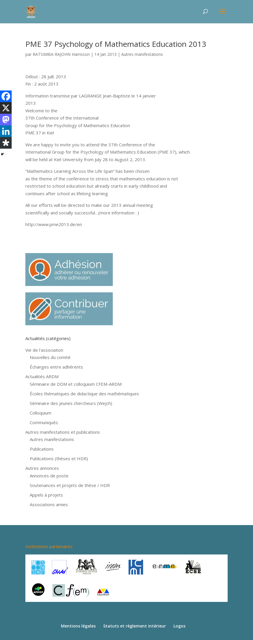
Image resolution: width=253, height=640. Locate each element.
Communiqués (44, 422)
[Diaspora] (6, 143)
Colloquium (40, 413)
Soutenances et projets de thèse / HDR (70, 485)
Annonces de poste (49, 476)
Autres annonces (42, 468)
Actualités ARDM (42, 376)
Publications (42, 449)
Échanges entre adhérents (56, 367)
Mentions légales (78, 626)
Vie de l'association (44, 350)
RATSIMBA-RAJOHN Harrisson (61, 54)
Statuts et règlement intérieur (134, 626)
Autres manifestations (142, 54)
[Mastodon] (6, 119)
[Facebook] (6, 96)
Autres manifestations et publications (62, 432)
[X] (6, 108)
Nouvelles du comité (50, 357)
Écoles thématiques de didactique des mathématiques (84, 394)
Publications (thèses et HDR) (59, 458)
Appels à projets (46, 495)
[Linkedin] (6, 131)
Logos (179, 626)
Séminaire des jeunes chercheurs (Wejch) (71, 403)
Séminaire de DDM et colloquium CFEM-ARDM (76, 384)
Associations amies (49, 504)
